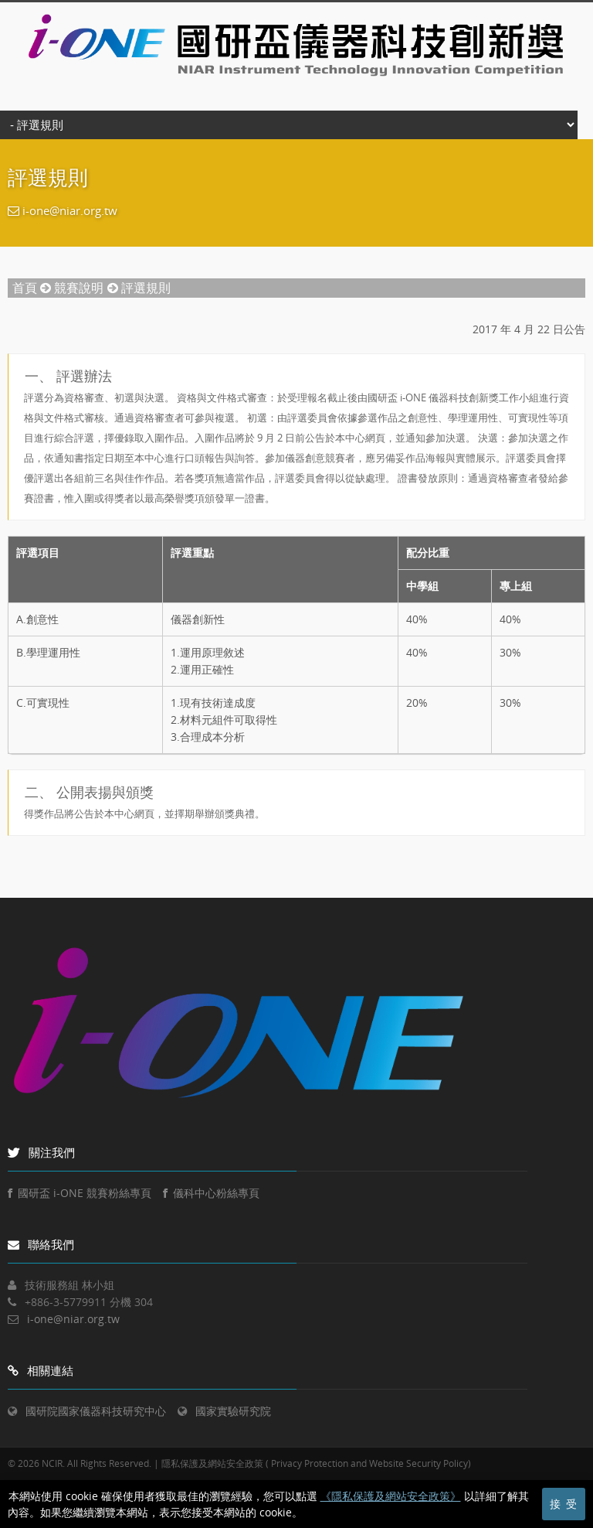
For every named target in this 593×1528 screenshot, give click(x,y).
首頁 (24, 287)
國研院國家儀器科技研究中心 (95, 1411)
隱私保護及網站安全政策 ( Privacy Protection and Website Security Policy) (316, 1463)
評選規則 (146, 287)
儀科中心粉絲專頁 (211, 1192)
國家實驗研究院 (233, 1411)
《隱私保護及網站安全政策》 (390, 1496)
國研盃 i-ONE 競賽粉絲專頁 (79, 1192)
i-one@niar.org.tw (69, 210)
